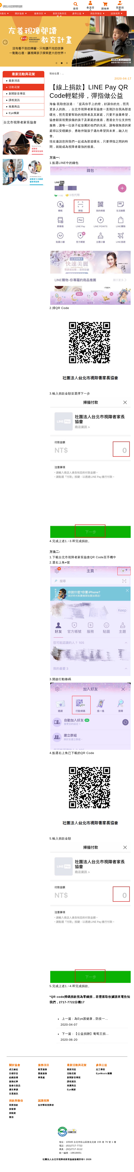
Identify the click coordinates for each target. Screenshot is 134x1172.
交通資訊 (13, 1093)
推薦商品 (71, 1085)
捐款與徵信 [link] (16, 1100)
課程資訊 (71, 1081)
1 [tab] (56, 63)
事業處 (41, 1077)
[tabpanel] (67, 41)
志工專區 (100, 1069)
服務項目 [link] (43, 1065)
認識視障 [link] (43, 1100)
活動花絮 (71, 1073)
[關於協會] (14, 1065)
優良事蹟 (13, 1089)
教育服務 (42, 1069)
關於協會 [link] (14, 1065)
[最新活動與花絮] (77, 1065)
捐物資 (12, 1113)
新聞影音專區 (74, 1077)
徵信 (11, 1117)
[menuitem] (67, 73)
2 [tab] (62, 63)
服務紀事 (13, 1081)
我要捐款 (13, 1105)
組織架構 (13, 1077)
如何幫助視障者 (46, 1105)
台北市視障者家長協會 (20, 122)
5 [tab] (77, 63)
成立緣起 (13, 1069)
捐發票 (12, 1109)
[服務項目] (43, 1065)
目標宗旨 (13, 1073)
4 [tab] (72, 63)
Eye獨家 (71, 1089)
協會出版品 (14, 1085)
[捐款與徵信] (16, 1100)
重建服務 (42, 1073)
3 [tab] (67, 63)
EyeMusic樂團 (104, 1073)
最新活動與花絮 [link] (77, 1065)
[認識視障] (43, 1100)
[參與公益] (101, 1065)
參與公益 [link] (101, 1065)
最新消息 (71, 1069)
